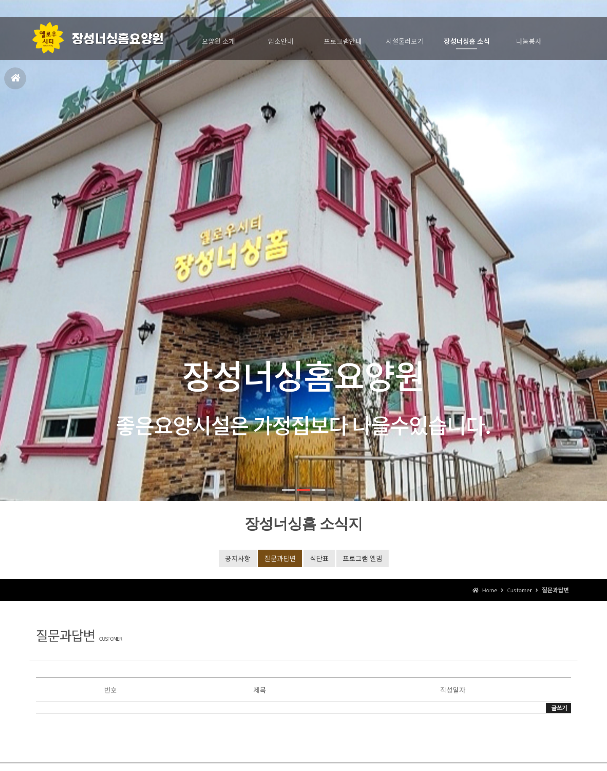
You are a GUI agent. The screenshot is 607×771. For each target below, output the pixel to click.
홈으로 (16, 81)
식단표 (319, 558)
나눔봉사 (528, 41)
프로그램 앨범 (362, 558)
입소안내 (280, 41)
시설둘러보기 (405, 41)
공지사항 (237, 558)
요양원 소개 (218, 41)
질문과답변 (280, 558)
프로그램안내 (343, 41)
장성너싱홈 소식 (467, 41)
